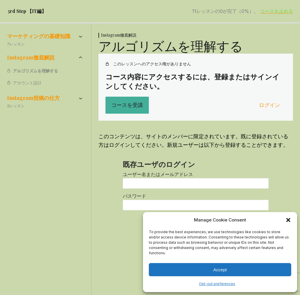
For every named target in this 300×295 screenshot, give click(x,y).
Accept (220, 269)
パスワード (134, 196)
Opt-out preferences (217, 284)
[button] (288, 220)
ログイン (269, 105)
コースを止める (276, 11)
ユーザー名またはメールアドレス (158, 174)
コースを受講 (127, 105)
